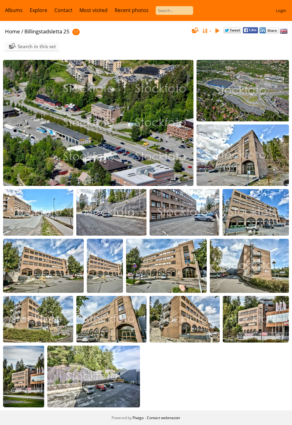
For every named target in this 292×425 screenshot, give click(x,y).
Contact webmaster (163, 417)
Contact (63, 10)
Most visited (93, 10)
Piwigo (138, 417)
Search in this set (37, 46)
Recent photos (132, 10)
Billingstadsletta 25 (47, 31)
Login (281, 10)
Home (12, 31)
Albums (14, 10)
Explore (38, 10)
